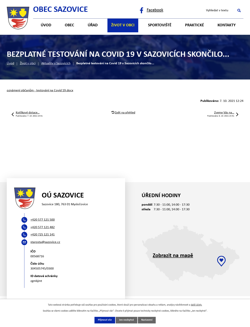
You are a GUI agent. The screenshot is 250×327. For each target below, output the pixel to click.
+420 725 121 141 (42, 234)
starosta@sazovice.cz (45, 242)
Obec (69, 25)
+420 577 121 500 (42, 220)
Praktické (194, 25)
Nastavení (146, 320)
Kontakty (227, 25)
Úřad (93, 25)
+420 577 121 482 (42, 227)
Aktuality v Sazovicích (55, 63)
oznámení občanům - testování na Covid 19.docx (40, 90)
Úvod (10, 63)
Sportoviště (159, 25)
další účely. (196, 305)
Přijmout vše (105, 320)
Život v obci (27, 63)
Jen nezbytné (126, 320)
